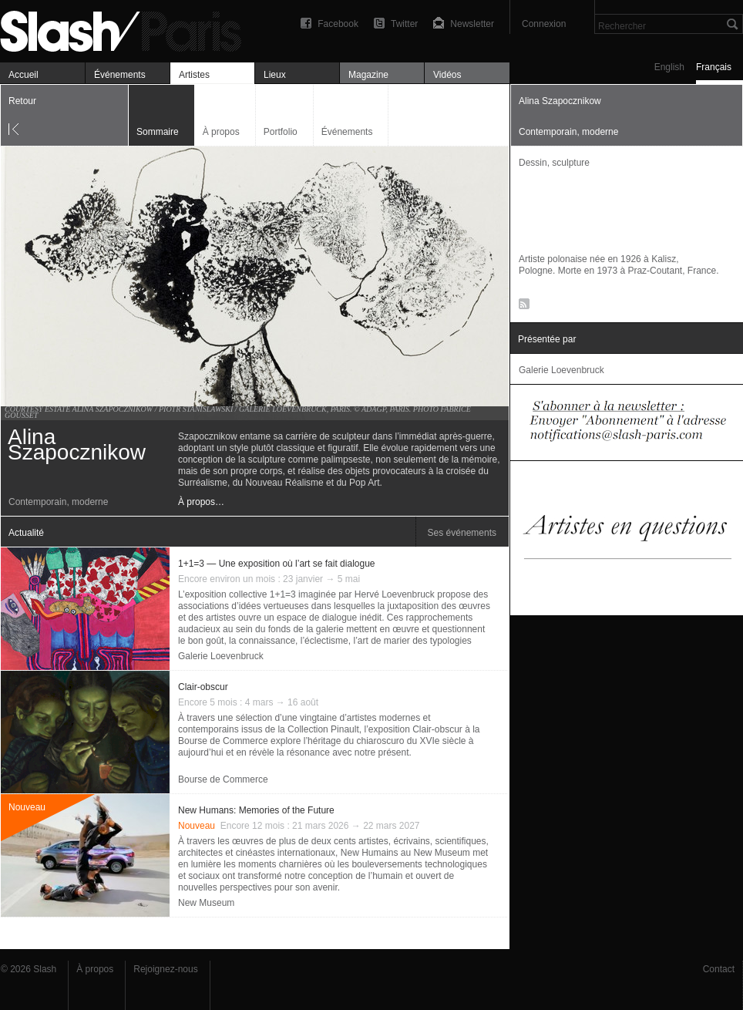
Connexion (544, 24)
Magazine (368, 74)
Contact (719, 969)
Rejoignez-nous (165, 969)
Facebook (338, 24)
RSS (521, 307)
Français (713, 67)
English (669, 67)
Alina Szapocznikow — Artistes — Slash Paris (127, 29)
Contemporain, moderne (58, 502)
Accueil (23, 74)
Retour (22, 101)
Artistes (194, 74)
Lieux (275, 74)
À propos (221, 131)
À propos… (201, 502)
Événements (120, 74)
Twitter (404, 24)
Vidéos (447, 74)
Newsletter (472, 24)
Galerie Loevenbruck (221, 656)
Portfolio (281, 131)
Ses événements (462, 532)
